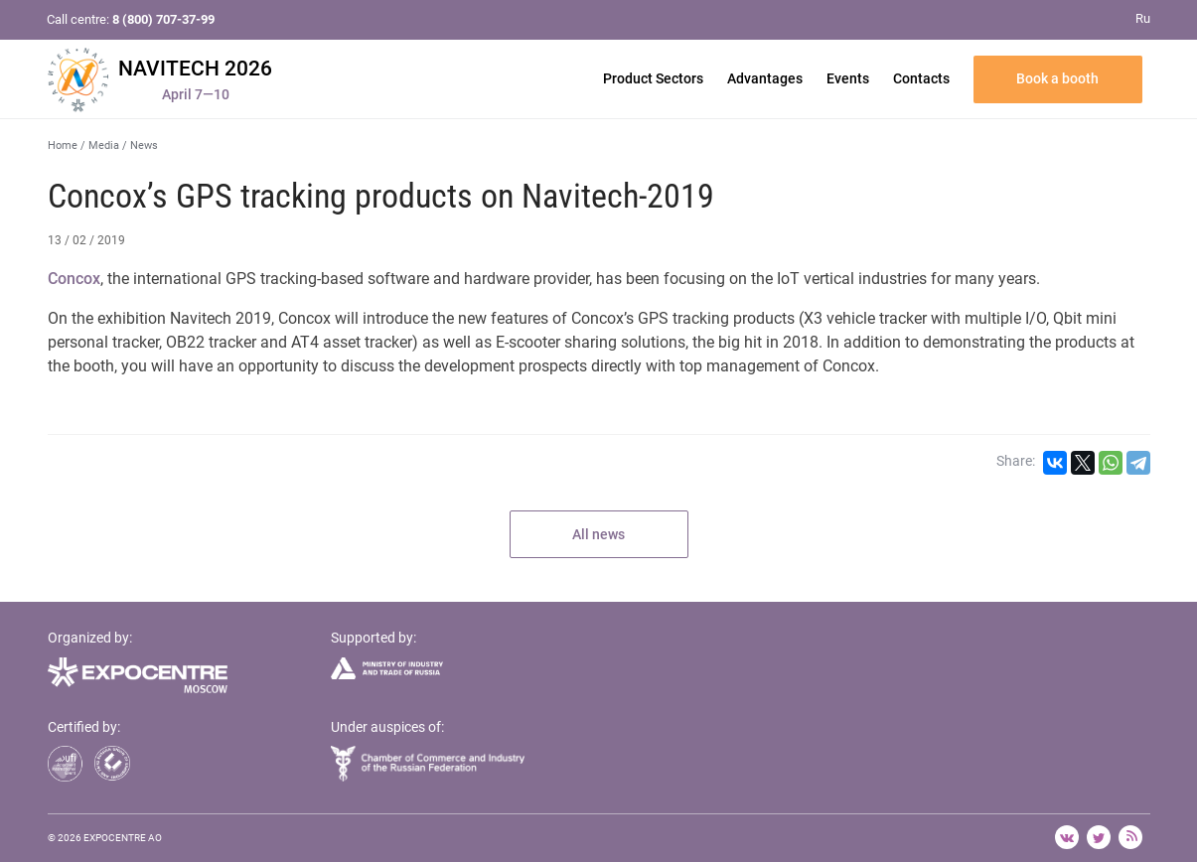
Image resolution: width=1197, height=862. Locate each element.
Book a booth (1057, 78)
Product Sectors (653, 78)
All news (598, 534)
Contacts (921, 78)
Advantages (765, 78)
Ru (1142, 18)
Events (847, 78)
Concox (74, 278)
